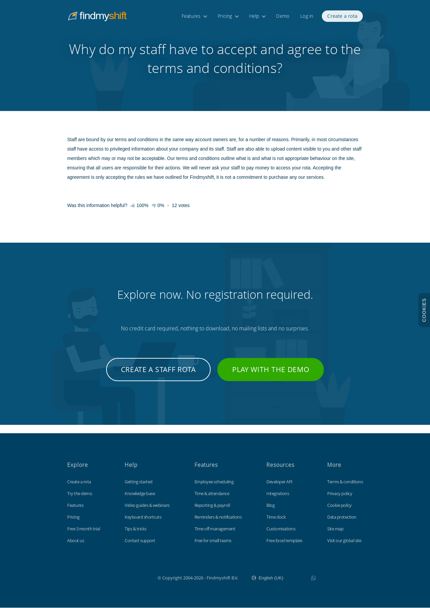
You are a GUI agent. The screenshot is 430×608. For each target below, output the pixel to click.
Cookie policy (339, 505)
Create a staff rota (158, 378)
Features (191, 16)
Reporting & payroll (212, 505)
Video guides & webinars (147, 505)
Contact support (140, 541)
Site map (335, 529)
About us (75, 541)
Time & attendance (212, 494)
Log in (306, 16)
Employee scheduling (214, 482)
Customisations (280, 529)
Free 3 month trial (83, 529)
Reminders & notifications (218, 517)
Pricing (225, 16)
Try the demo (79, 494)
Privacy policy (339, 494)
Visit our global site (344, 541)
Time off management (215, 529)
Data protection (341, 517)
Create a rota (342, 16)
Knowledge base (140, 494)
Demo (282, 16)
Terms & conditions (345, 482)
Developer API (279, 482)
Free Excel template (284, 541)
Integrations (277, 494)
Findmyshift (124, 577)
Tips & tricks (135, 529)
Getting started (139, 482)
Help (254, 16)
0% (158, 214)
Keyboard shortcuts (143, 517)
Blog (270, 505)
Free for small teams (213, 541)
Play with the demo (270, 378)
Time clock (276, 517)
